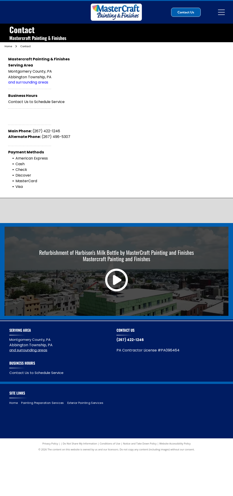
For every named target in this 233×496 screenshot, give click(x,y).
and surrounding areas (28, 82)
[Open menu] (221, 12)
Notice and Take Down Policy (140, 443)
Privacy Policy (50, 443)
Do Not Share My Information (80, 443)
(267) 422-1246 (46, 131)
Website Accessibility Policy (175, 443)
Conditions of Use (110, 443)
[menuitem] (15, 403)
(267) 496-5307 (56, 136)
